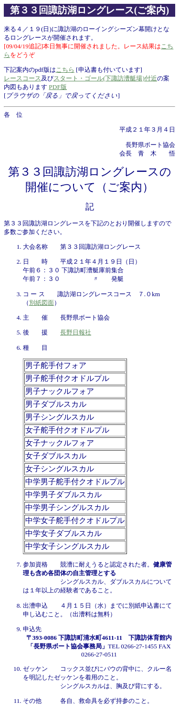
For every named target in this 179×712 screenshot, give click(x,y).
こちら (65, 69)
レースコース (22, 78)
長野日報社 (75, 332)
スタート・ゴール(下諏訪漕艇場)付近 (105, 78)
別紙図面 (41, 302)
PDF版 (57, 86)
